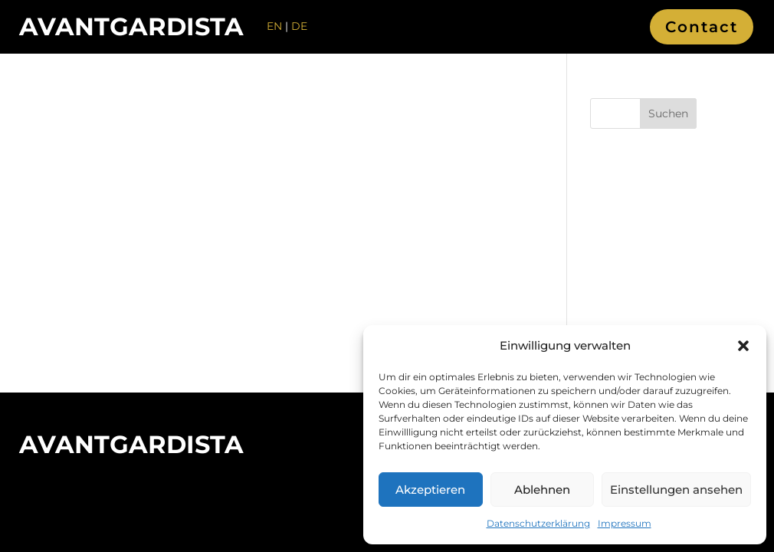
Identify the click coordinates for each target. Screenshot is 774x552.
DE (299, 26)
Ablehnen (542, 489)
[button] (743, 345)
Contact (701, 27)
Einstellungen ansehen (676, 489)
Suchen (668, 113)
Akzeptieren (430, 489)
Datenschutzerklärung (538, 523)
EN (274, 26)
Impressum (624, 523)
